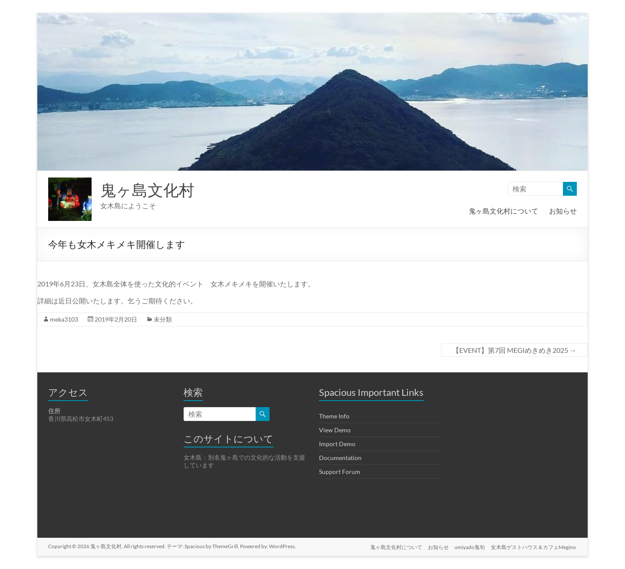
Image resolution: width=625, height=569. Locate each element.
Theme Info (334, 416)
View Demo (335, 430)
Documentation (340, 457)
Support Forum (339, 471)
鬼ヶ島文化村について (503, 211)
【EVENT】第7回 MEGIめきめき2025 (514, 350)
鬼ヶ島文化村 (147, 189)
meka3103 (64, 319)
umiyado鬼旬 (469, 546)
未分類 (163, 319)
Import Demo (337, 443)
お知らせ (563, 211)
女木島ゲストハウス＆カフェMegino (534, 546)
